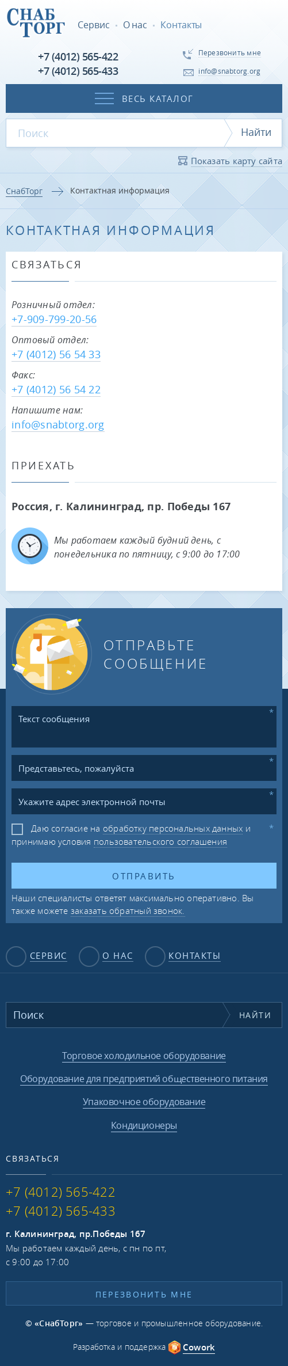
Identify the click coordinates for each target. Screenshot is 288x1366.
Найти (256, 132)
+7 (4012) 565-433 (78, 71)
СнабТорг (24, 190)
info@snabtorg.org (58, 424)
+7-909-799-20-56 (54, 319)
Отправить (143, 876)
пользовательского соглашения (160, 841)
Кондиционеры (144, 1125)
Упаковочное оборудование (144, 1101)
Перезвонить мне (144, 1294)
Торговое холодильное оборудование (144, 1055)
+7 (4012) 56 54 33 (56, 354)
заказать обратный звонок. (128, 910)
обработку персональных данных (173, 828)
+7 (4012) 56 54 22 (56, 389)
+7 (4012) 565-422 (78, 56)
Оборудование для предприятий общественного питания (144, 1078)
